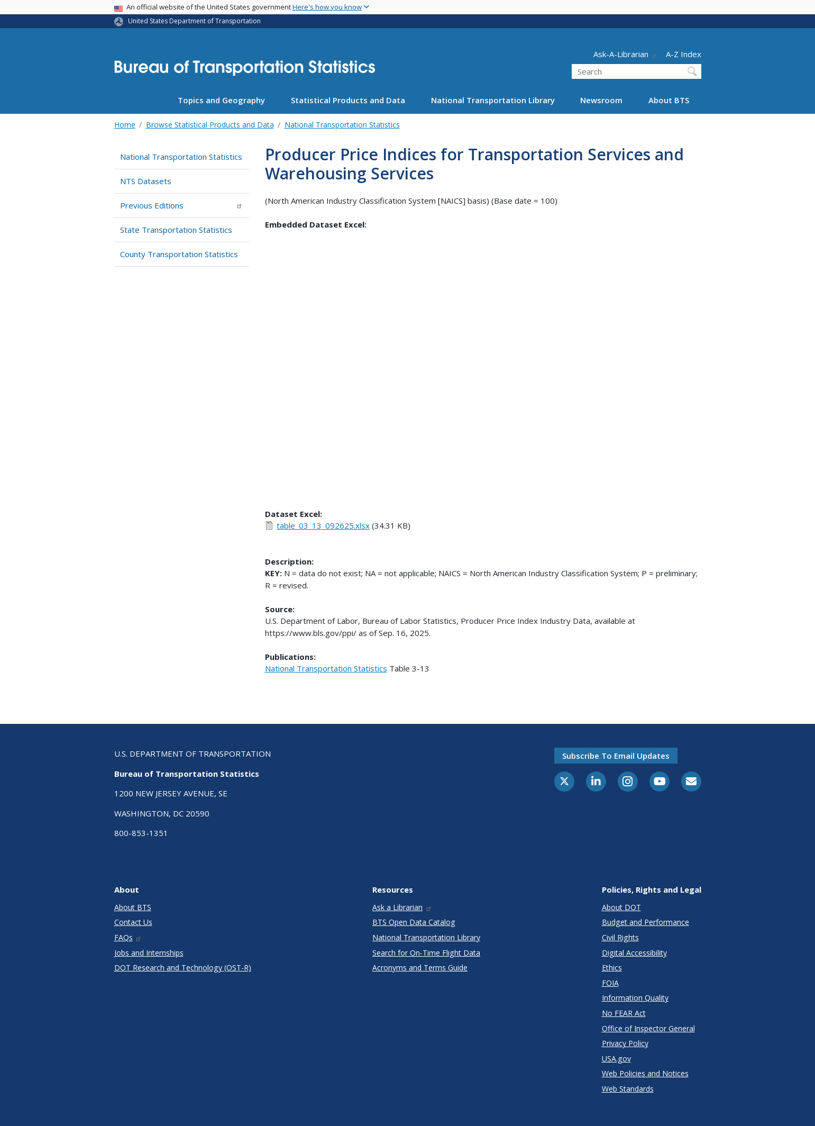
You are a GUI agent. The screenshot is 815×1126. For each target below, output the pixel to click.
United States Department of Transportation (194, 20)
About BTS (668, 100)
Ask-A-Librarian (625, 54)
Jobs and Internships (149, 953)
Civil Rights (620, 937)
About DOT (621, 907)
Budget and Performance (645, 922)
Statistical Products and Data (348, 100)
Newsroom (601, 100)
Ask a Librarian (402, 907)
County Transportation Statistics (179, 254)
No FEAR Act (624, 1013)
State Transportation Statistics (176, 229)
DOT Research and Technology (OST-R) (182, 967)
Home (124, 125)
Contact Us (133, 922)
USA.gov (616, 1059)
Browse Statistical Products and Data (210, 125)
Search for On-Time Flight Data (426, 953)
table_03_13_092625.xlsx (323, 525)
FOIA (610, 983)
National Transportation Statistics (342, 125)
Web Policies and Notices (645, 1073)
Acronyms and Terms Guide (420, 967)
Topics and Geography (221, 100)
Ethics (612, 967)
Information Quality (635, 998)
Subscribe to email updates (616, 755)
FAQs (128, 937)
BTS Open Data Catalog (413, 922)
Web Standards (628, 1089)
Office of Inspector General (648, 1028)
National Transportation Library (493, 100)
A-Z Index (683, 54)
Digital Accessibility (634, 953)
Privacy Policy (625, 1043)
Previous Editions (181, 205)
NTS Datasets (145, 181)
